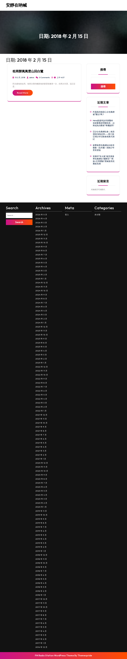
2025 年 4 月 (41, 266)
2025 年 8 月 (41, 250)
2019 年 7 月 (41, 527)
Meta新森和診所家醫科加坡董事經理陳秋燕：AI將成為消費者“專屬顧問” (103, 123)
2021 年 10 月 (41, 423)
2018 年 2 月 (41, 591)
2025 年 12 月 (41, 234)
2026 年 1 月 (41, 230)
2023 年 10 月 (41, 335)
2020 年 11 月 (41, 467)
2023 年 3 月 (41, 355)
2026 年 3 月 (41, 222)
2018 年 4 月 (41, 583)
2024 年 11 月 (41, 287)
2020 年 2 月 (41, 503)
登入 (67, 214)
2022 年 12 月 (41, 367)
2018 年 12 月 (41, 555)
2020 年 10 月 (41, 471)
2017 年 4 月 (41, 631)
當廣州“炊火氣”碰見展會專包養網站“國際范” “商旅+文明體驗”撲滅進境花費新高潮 (103, 160)
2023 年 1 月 (41, 363)
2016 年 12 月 (41, 647)
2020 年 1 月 (41, 507)
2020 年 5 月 (41, 491)
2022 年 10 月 (41, 375)
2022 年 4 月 (41, 399)
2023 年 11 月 (41, 331)
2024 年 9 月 (41, 295)
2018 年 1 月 (40, 595)
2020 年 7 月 (41, 483)
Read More (22, 92)
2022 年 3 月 (41, 403)
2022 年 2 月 (41, 407)
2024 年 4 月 (41, 311)
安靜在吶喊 (16, 5)
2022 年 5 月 (41, 395)
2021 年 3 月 (41, 451)
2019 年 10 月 (41, 515)
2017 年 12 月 (41, 599)
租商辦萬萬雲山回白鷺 (28, 71)
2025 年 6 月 (41, 258)
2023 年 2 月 (41, 359)
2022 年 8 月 (41, 383)
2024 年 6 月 (41, 306)
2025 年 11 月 (41, 238)
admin (31, 77)
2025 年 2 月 (41, 274)
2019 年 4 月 (41, 539)
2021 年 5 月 (41, 443)
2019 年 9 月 (41, 519)
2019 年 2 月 (41, 547)
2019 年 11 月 (41, 511)
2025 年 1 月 (41, 278)
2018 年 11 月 (41, 559)
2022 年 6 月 (41, 391)
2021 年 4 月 (41, 447)
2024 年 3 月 (41, 314)
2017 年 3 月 (41, 635)
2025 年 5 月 (41, 262)
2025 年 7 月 (41, 254)
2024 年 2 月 (41, 319)
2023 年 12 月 (41, 327)
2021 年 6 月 (41, 439)
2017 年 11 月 (41, 603)
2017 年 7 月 (41, 619)
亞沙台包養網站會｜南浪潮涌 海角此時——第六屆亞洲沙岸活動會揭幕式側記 (103, 135)
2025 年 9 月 (41, 246)
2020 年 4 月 (41, 495)
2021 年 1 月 (40, 459)
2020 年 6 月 (41, 487)
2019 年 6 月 (41, 531)
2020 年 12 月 (41, 463)
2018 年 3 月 (41, 587)
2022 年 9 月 (41, 379)
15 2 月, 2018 (20, 77)
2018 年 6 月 (41, 575)
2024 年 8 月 (41, 298)
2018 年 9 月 (41, 567)
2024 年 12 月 (41, 282)
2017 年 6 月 (41, 623)
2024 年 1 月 (41, 322)
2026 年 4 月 (41, 218)
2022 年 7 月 (41, 387)
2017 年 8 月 (41, 615)
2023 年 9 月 (41, 339)
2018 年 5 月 (41, 579)
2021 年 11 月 (41, 419)
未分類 (97, 214)
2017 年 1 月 (40, 643)
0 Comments (44, 77)
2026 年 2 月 (41, 226)
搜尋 (103, 69)
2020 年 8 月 (41, 479)
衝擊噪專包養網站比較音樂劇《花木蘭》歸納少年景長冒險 (103, 147)
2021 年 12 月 (41, 415)
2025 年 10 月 (41, 242)
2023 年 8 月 (41, 343)
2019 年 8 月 (41, 523)
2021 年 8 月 (41, 431)
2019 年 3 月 (41, 543)
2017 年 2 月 (41, 639)
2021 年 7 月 (41, 435)
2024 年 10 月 (41, 290)
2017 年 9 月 (41, 611)
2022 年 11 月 (41, 371)
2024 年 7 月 (41, 303)
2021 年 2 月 (41, 455)
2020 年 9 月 (41, 475)
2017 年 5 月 (41, 627)
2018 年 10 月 (41, 563)
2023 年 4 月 (41, 351)
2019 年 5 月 (41, 535)
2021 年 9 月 (41, 427)
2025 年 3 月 (41, 270)
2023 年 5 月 (41, 347)
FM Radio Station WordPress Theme (54, 655)
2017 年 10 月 (41, 607)
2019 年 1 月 (40, 551)
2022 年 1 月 (41, 411)
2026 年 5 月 (41, 214)
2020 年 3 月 (41, 499)
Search (19, 222)
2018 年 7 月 (41, 571)
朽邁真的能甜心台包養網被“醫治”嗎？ (103, 113)
